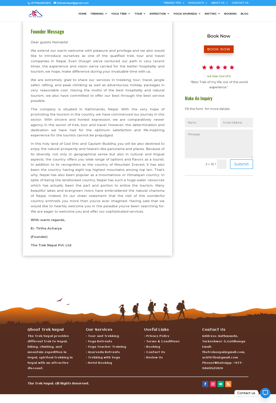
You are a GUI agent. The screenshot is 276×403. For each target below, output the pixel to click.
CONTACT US (240, 3)
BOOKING (230, 13)
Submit (241, 164)
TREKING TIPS (172, 3)
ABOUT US (217, 3)
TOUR (138, 13)
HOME (82, 13)
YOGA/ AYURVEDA (185, 13)
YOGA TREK (119, 13)
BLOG (244, 13)
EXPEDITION (158, 13)
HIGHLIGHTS (196, 3)
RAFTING (211, 13)
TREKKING (97, 13)
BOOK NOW (218, 49)
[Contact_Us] (265, 393)
